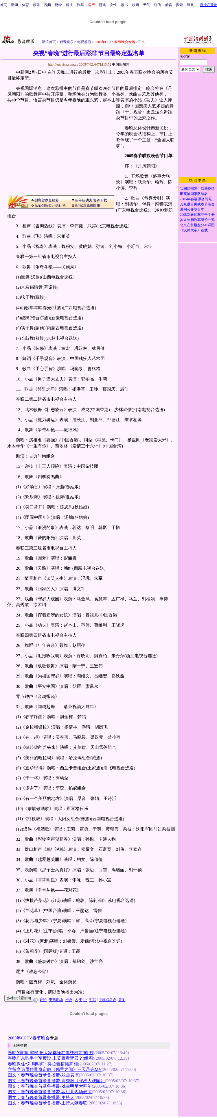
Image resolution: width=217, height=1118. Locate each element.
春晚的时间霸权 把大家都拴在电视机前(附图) (51, 1052)
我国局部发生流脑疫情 (197, 189)
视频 (47, 5)
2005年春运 (188, 199)
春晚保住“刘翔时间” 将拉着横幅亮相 (43, 1064)
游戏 (102, 5)
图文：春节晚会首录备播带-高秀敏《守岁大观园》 (56, 1080)
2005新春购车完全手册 (197, 215)
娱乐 (36, 5)
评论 (43, 1000)
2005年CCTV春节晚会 (29, 1038)
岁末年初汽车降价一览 (197, 220)
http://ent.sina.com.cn (63, 64)
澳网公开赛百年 (192, 209)
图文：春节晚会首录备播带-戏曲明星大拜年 (50, 1086)
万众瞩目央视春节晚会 (197, 204)
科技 (69, 5)
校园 (135, 5)
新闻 (14, 5)
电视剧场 (56, 1000)
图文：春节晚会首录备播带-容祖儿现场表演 (50, 1091)
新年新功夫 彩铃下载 (91, 200)
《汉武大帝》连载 (194, 230)
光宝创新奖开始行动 (50, 205)
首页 (3, 5)
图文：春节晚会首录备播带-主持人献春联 (47, 1103)
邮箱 (168, 5)
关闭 (121, 1000)
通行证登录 (208, 5)
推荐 (68, 1000)
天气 (146, 5)
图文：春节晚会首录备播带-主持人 (41, 1097)
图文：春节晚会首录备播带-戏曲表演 (43, 1075)
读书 (124, 5)
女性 (113, 5)
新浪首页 (49, 42)
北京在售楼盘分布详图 (197, 225)
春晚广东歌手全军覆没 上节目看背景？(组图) (51, 1058)
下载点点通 (107, 1000)
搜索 (179, 5)
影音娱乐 (66, 42)
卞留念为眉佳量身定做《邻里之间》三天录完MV (55, 1069)
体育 (25, 5)
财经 (58, 5)
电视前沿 (83, 42)
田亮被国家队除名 (194, 194)
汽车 (80, 5)
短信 (157, 5)
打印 (92, 1000)
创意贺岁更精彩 (46, 200)
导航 (190, 5)
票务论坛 (205, 199)
